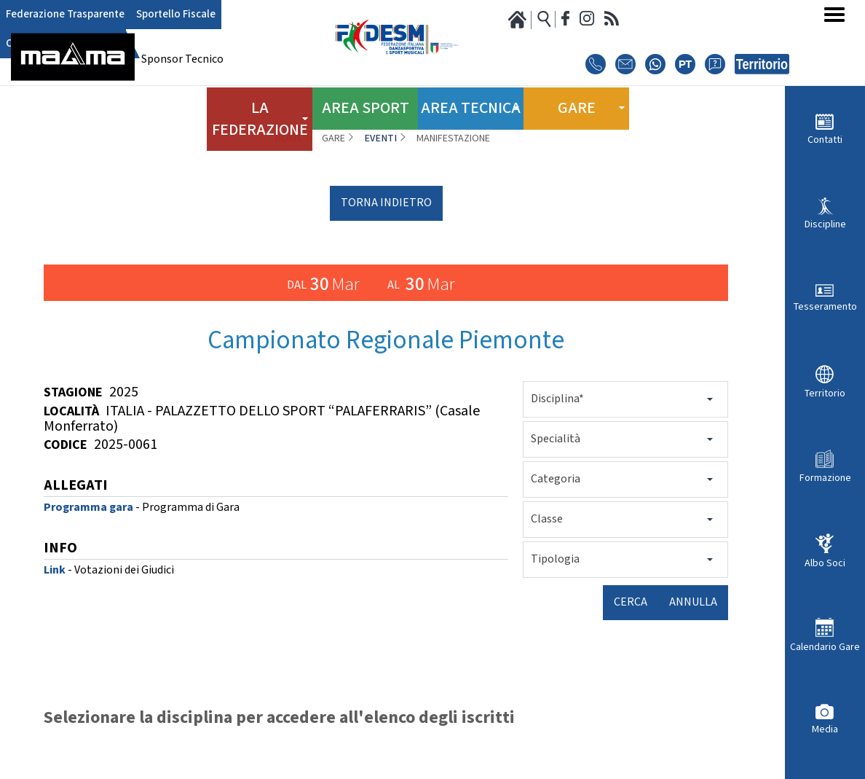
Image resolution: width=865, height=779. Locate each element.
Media (825, 729)
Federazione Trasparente (56, 14)
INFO (60, 549)
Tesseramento (825, 306)
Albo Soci (825, 563)
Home (288, 138)
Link (55, 570)
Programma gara (88, 507)
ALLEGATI (76, 486)
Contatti (824, 139)
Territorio (825, 393)
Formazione (825, 477)
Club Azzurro (218, 14)
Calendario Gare (825, 647)
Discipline (825, 224)
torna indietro (386, 203)
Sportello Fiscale (149, 14)
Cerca (630, 602)
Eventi (380, 138)
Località (71, 411)
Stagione (73, 392)
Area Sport (365, 101)
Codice (65, 445)
